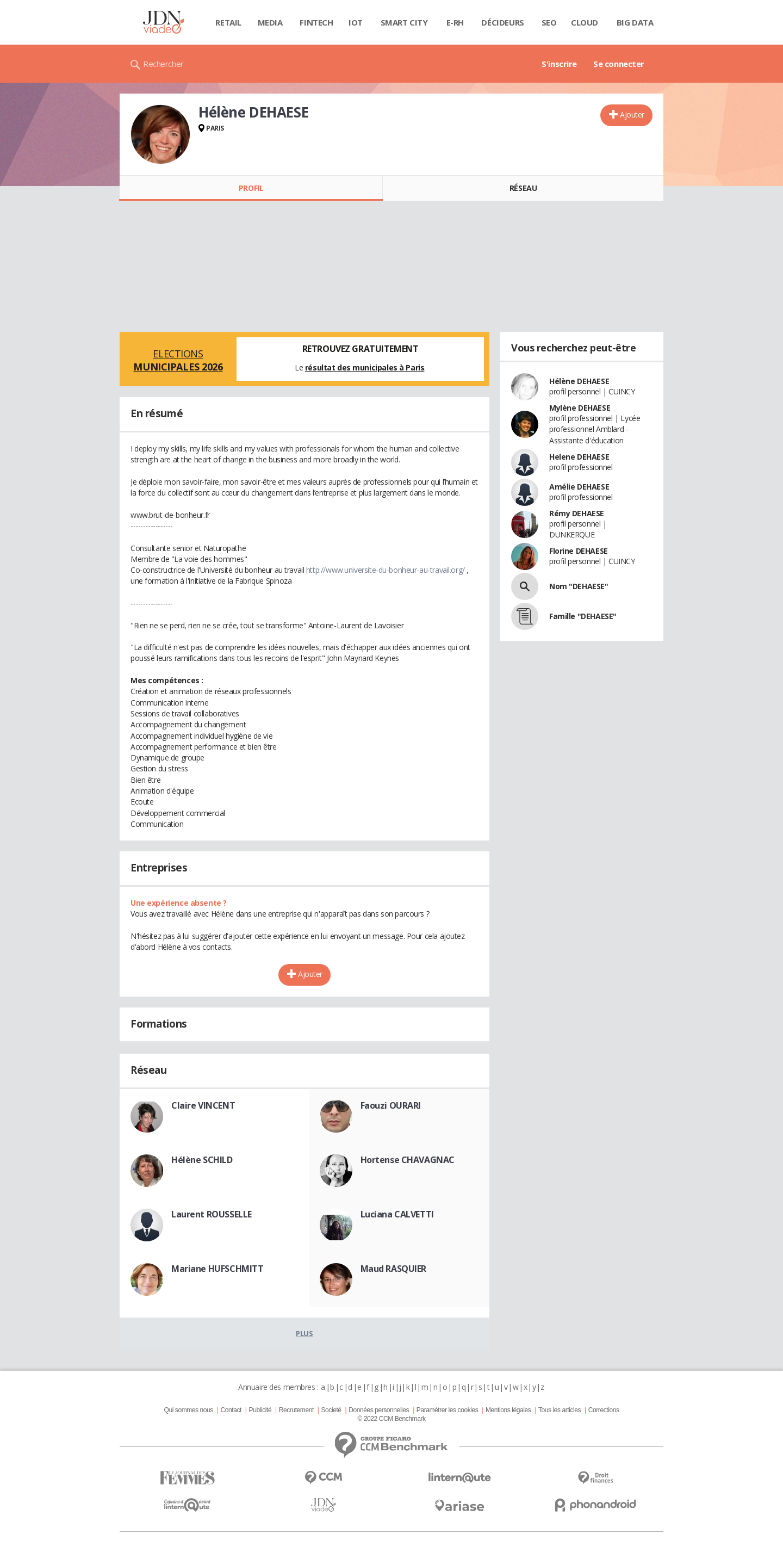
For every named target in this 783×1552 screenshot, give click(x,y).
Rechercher (163, 63)
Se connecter (618, 63)
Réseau (523, 188)
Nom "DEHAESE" (578, 586)
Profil (251, 188)
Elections (178, 360)
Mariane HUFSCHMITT (217, 1269)
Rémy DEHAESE (576, 513)
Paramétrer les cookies (447, 1410)
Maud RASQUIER (394, 1269)
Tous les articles (559, 1410)
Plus (304, 1333)
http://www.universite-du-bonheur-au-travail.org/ (385, 570)
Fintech (316, 22)
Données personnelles (379, 1410)
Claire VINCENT (203, 1105)
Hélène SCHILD (202, 1160)
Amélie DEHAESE (579, 486)
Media (270, 22)
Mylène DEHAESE (579, 408)
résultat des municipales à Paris (365, 367)
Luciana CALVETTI (397, 1214)
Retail (228, 22)
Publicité (260, 1410)
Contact (231, 1410)
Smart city (404, 22)
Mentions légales (508, 1410)
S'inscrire (559, 63)
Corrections (603, 1410)
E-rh (455, 22)
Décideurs (502, 22)
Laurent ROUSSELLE (211, 1214)
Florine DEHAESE (578, 551)
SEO (549, 22)
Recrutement (296, 1410)
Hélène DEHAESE (579, 381)
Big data (635, 22)
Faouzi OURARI (391, 1105)
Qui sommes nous (188, 1410)
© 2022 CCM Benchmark (391, 1419)
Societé (331, 1410)
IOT (356, 22)
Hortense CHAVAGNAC (408, 1160)
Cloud (584, 22)
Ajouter (632, 114)
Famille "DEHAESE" (583, 616)
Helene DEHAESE (579, 457)
